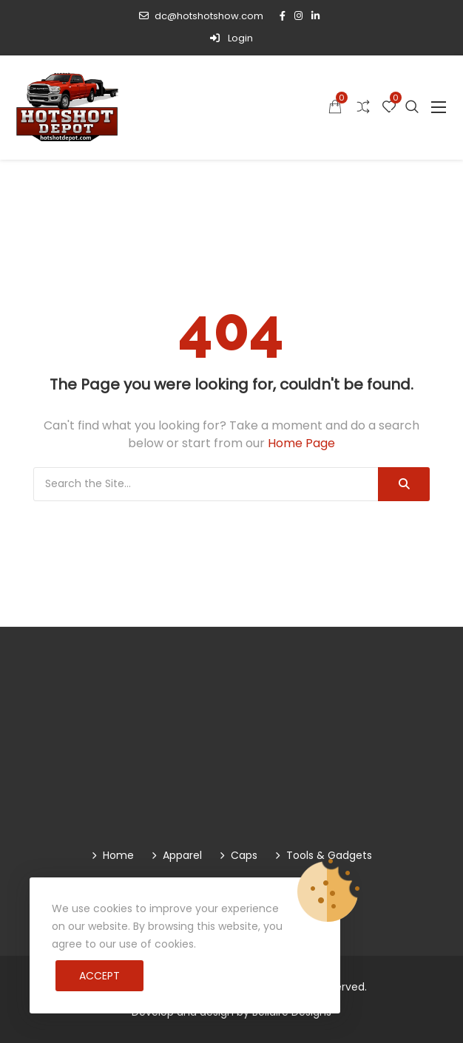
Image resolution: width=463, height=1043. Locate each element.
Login (231, 38)
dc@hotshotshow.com (201, 16)
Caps (244, 855)
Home (118, 855)
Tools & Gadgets (329, 855)
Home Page (301, 443)
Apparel (182, 855)
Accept (99, 975)
